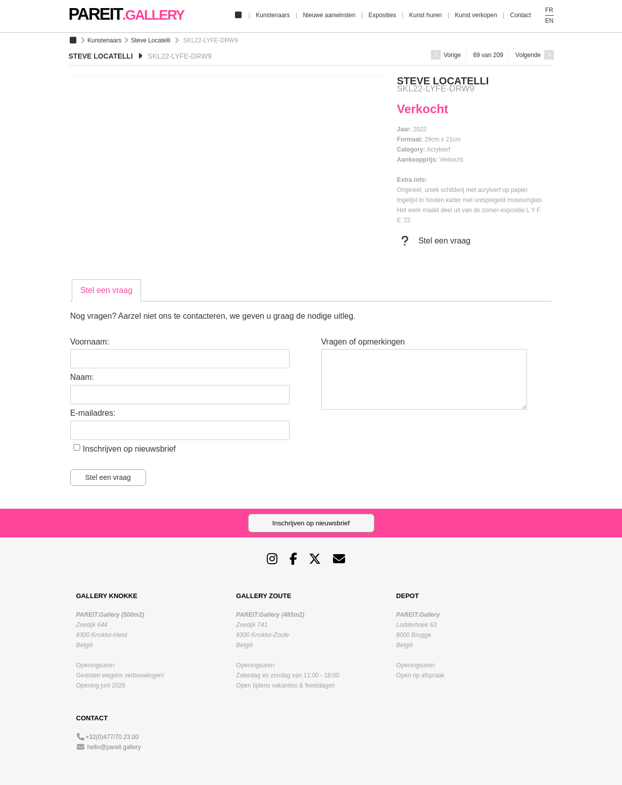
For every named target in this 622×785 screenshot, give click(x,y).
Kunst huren (425, 15)
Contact (520, 15)
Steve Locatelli (150, 40)
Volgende (534, 55)
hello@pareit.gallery (114, 747)
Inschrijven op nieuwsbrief (129, 449)
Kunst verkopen (476, 15)
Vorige (446, 55)
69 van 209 (488, 55)
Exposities (382, 15)
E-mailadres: (93, 413)
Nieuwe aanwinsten (329, 15)
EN (549, 20)
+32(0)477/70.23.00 (111, 737)
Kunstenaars (273, 15)
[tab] (106, 290)
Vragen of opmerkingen (363, 341)
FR (549, 10)
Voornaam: (89, 341)
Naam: (82, 377)
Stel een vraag (434, 241)
